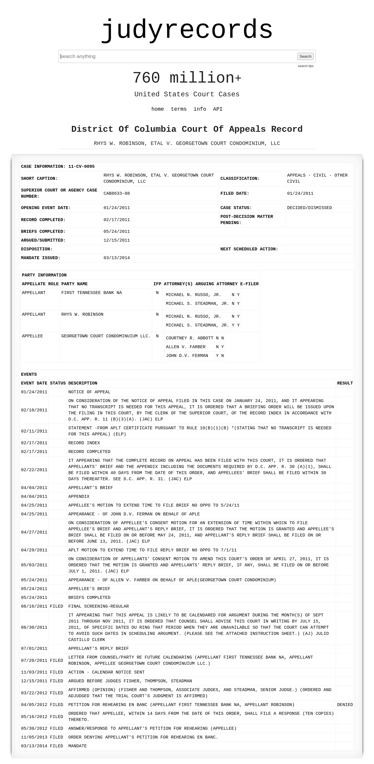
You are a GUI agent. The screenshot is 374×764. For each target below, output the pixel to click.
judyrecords (187, 31)
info (200, 109)
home (157, 109)
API (217, 109)
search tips (306, 66)
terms (179, 109)
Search (305, 56)
